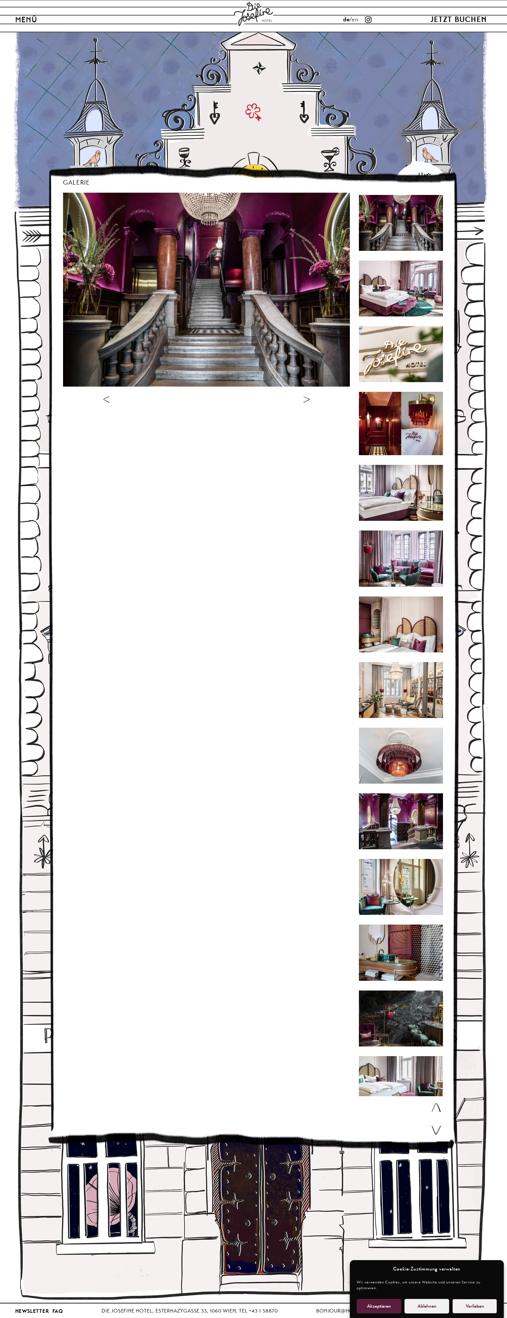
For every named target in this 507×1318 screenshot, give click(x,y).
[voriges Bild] (106, 399)
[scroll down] (436, 1130)
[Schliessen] (446, 177)
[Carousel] (401, 223)
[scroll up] (436, 1107)
